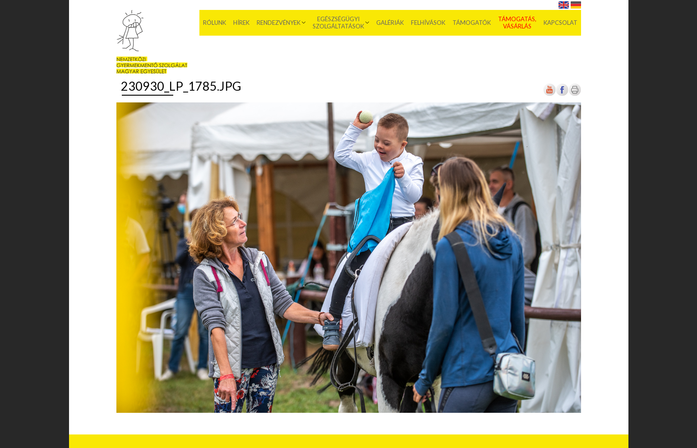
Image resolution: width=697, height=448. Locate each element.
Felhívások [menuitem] (428, 22)
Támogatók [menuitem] (471, 22)
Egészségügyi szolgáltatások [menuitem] (338, 22)
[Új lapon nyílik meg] (562, 94)
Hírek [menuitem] (241, 22)
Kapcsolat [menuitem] (560, 22)
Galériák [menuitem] (390, 22)
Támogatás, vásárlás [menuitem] (517, 22)
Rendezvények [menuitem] (278, 22)
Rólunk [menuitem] (214, 22)
